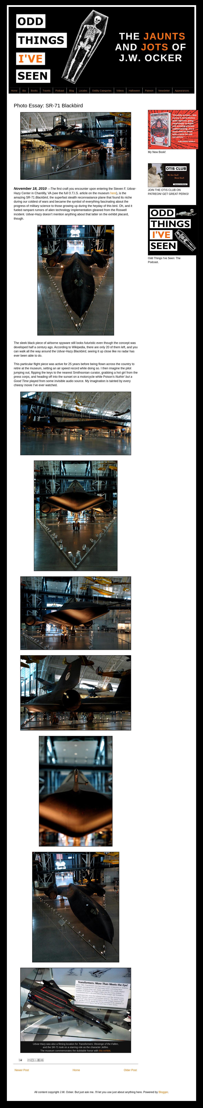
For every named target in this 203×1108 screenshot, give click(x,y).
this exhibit (104, 1050)
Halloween (134, 90)
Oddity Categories (101, 90)
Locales (83, 90)
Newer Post (22, 1070)
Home (14, 90)
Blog (71, 90)
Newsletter (164, 90)
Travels (46, 90)
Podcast (59, 90)
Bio (24, 90)
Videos (120, 90)
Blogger (163, 1092)
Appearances (182, 90)
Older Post (130, 1070)
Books (34, 90)
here (113, 193)
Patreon (149, 90)
